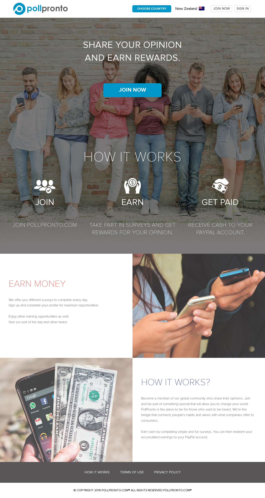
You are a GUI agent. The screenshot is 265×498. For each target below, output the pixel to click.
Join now (221, 8)
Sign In (243, 8)
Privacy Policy (167, 472)
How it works (97, 472)
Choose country (151, 9)
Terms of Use (132, 472)
